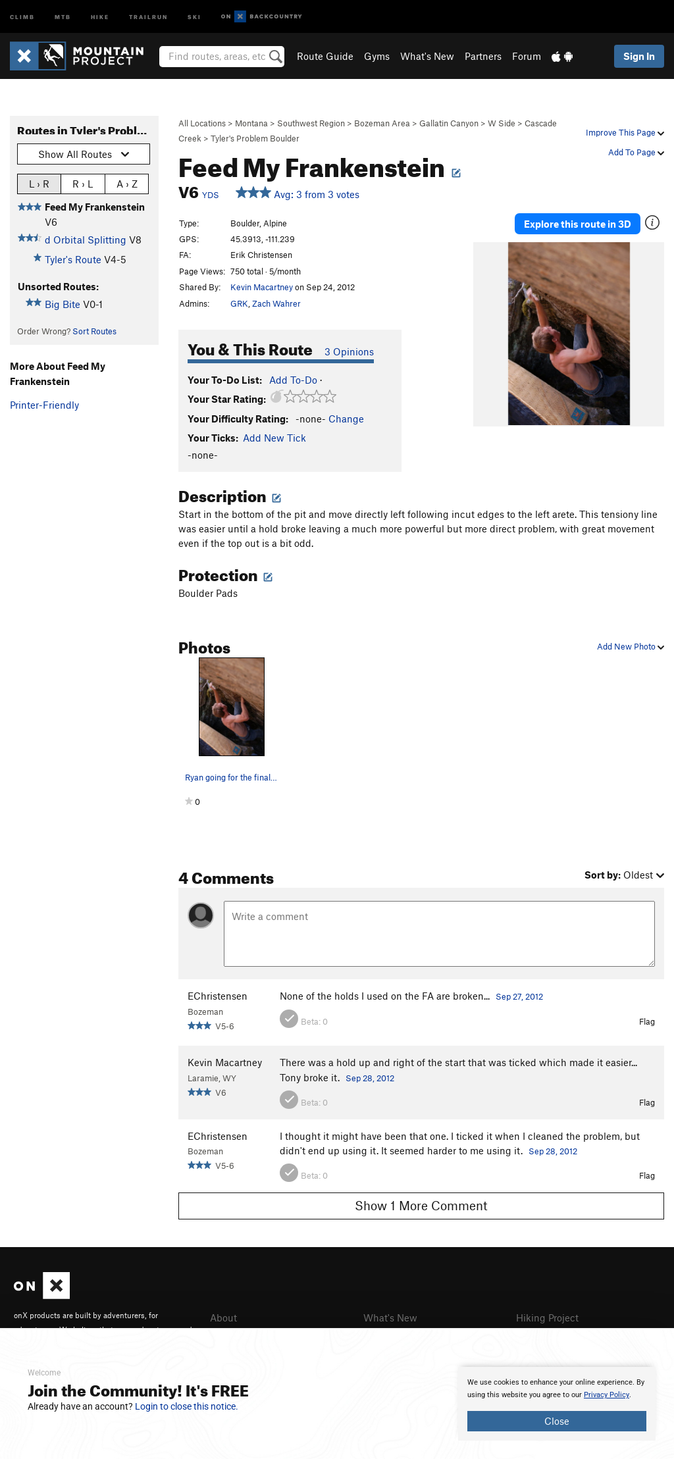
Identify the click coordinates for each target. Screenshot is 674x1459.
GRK (239, 303)
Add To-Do (293, 380)
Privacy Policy (606, 1395)
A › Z (127, 183)
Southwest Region (311, 123)
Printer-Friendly (44, 405)
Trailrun (148, 16)
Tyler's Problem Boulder (255, 138)
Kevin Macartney (261, 287)
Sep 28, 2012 (370, 1078)
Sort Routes (94, 331)
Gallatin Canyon (449, 123)
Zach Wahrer (276, 303)
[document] (556, 1403)
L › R (39, 183)
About (223, 1317)
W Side (501, 123)
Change (346, 418)
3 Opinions (349, 351)
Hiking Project (547, 1317)
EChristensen (217, 996)
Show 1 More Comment (421, 1205)
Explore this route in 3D (577, 224)
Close (556, 1421)
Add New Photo (630, 646)
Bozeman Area (382, 123)
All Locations (202, 123)
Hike (100, 16)
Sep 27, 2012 (519, 996)
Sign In (639, 56)
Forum (526, 56)
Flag (647, 1021)
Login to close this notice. (186, 1406)
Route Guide (325, 56)
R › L (82, 183)
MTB (63, 16)
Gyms (377, 56)
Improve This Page (625, 132)
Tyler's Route (73, 259)
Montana (251, 123)
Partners (483, 56)
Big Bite (62, 304)
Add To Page (636, 152)
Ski (194, 16)
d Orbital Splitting (85, 239)
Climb (22, 16)
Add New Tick (274, 438)
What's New (427, 56)
